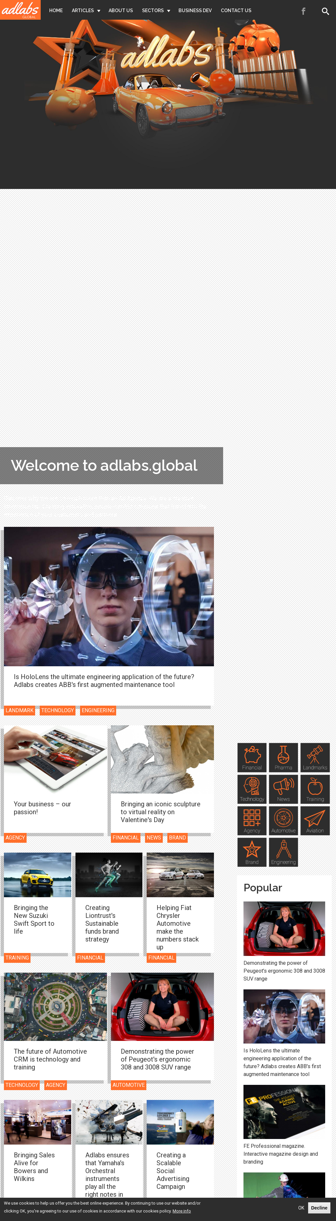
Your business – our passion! (42, 808)
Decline (319, 1208)
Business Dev (195, 10)
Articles (83, 10)
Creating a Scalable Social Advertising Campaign (173, 1170)
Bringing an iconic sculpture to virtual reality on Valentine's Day (160, 812)
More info (182, 1211)
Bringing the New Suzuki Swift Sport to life (34, 919)
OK (301, 1208)
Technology (57, 710)
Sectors (153, 10)
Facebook (304, 11)
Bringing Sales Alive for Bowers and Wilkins (34, 1167)
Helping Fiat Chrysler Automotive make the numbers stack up (178, 927)
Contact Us (236, 10)
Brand (177, 838)
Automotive (129, 1085)
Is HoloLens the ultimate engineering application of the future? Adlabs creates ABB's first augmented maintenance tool (104, 681)
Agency (15, 838)
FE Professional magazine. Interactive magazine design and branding (280, 1154)
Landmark (19, 710)
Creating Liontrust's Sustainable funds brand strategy (102, 923)
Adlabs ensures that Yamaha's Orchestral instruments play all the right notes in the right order (107, 1178)
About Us (121, 10)
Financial (126, 838)
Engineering (98, 710)
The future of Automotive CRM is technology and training (50, 1059)
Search (327, 11)
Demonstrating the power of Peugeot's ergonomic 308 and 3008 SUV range (157, 1059)
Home (56, 10)
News (154, 838)
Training (17, 958)
